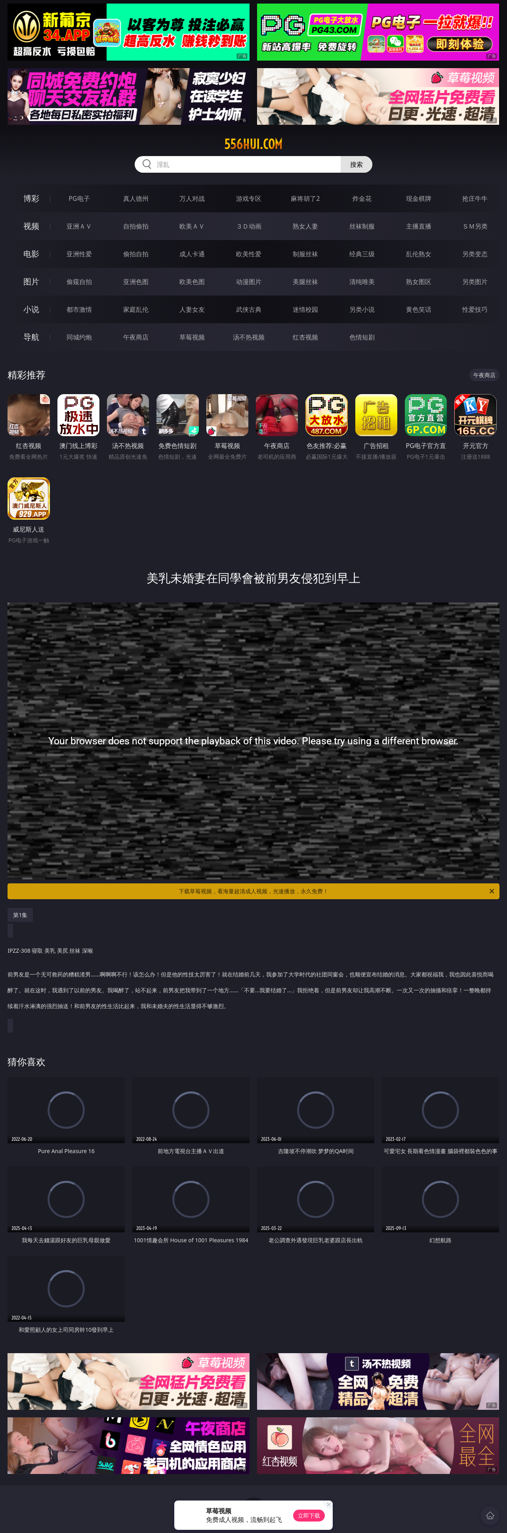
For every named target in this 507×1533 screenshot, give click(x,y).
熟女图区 (418, 281)
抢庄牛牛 (475, 198)
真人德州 (136, 198)
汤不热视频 (249, 337)
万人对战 (192, 198)
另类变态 (475, 254)
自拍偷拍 (136, 226)
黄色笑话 (418, 309)
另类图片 (475, 281)
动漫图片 (248, 281)
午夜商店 (136, 337)
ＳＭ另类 (475, 226)
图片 (31, 281)
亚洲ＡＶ (79, 226)
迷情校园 (305, 309)
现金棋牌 (418, 198)
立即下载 (309, 1515)
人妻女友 (192, 309)
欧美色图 (192, 281)
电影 (31, 253)
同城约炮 (79, 337)
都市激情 (79, 309)
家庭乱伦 (136, 309)
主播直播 (418, 226)
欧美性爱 (248, 254)
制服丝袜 (305, 254)
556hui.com (253, 144)
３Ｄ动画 (248, 226)
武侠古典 (248, 309)
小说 (31, 309)
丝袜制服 (362, 226)
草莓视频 (192, 337)
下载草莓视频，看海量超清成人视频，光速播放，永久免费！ (337, 891)
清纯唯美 (362, 281)
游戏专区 (248, 198)
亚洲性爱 (79, 254)
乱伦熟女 (418, 254)
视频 (31, 226)
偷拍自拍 (136, 254)
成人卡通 (192, 254)
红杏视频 (305, 337)
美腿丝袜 (305, 281)
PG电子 (79, 198)
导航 (31, 337)
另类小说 (362, 309)
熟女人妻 (305, 226)
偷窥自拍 (79, 281)
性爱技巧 (475, 309)
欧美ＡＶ (192, 226)
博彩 (31, 198)
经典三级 (362, 254)
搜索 (356, 164)
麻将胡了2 (305, 198)
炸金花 (362, 198)
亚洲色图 (136, 281)
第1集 (20, 915)
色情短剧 (362, 337)
